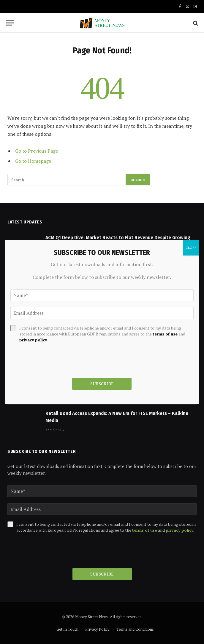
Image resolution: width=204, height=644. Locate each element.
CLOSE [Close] (191, 247)
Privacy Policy (97, 629)
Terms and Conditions (135, 629)
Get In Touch (67, 629)
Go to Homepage (33, 161)
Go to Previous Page (36, 151)
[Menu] (10, 23)
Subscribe (102, 574)
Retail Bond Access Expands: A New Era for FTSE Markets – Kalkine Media (116, 417)
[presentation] (52, 550)
